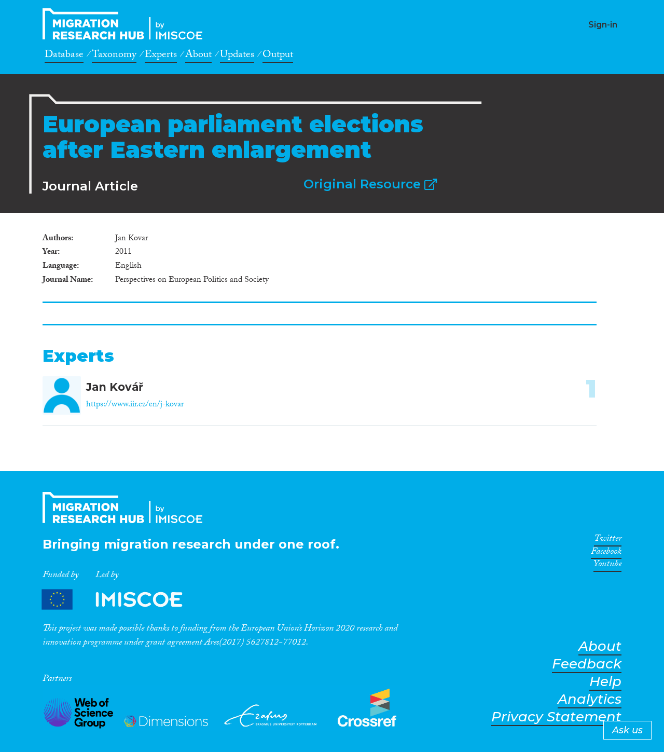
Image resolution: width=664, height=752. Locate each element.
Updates (237, 56)
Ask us (627, 730)
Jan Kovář (114, 386)
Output (277, 56)
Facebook (606, 553)
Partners (120, 599)
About (198, 56)
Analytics (589, 699)
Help (605, 682)
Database (64, 56)
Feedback (586, 664)
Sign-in (602, 25)
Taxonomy (114, 56)
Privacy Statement (556, 717)
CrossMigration (126, 23)
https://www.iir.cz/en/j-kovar (135, 405)
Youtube (607, 565)
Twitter (607, 540)
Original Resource (370, 184)
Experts (161, 56)
